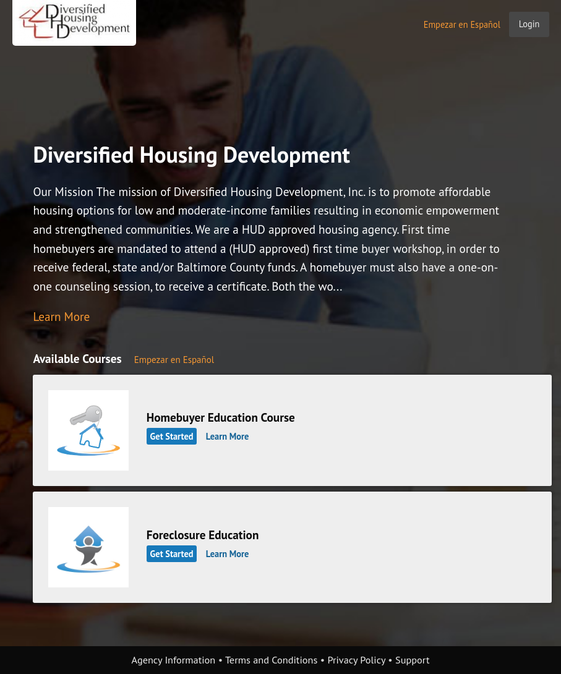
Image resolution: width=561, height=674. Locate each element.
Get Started (172, 436)
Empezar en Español (462, 24)
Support (412, 660)
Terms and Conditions (271, 660)
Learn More (61, 316)
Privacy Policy (356, 660)
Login (529, 24)
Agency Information (174, 660)
